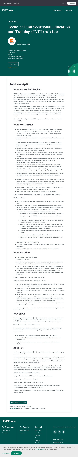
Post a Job (69, 10)
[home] (7, 10)
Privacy (37, 440)
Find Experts (57, 10)
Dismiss (64, 3)
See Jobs (22, 433)
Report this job (14, 408)
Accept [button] (16, 453)
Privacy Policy (40, 449)
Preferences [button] (6, 453)
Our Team (38, 430)
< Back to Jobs (12, 22)
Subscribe (72, 3)
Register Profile (24, 430)
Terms (37, 438)
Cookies (37, 443)
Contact (37, 435)
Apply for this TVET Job (18, 402)
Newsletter (38, 433)
